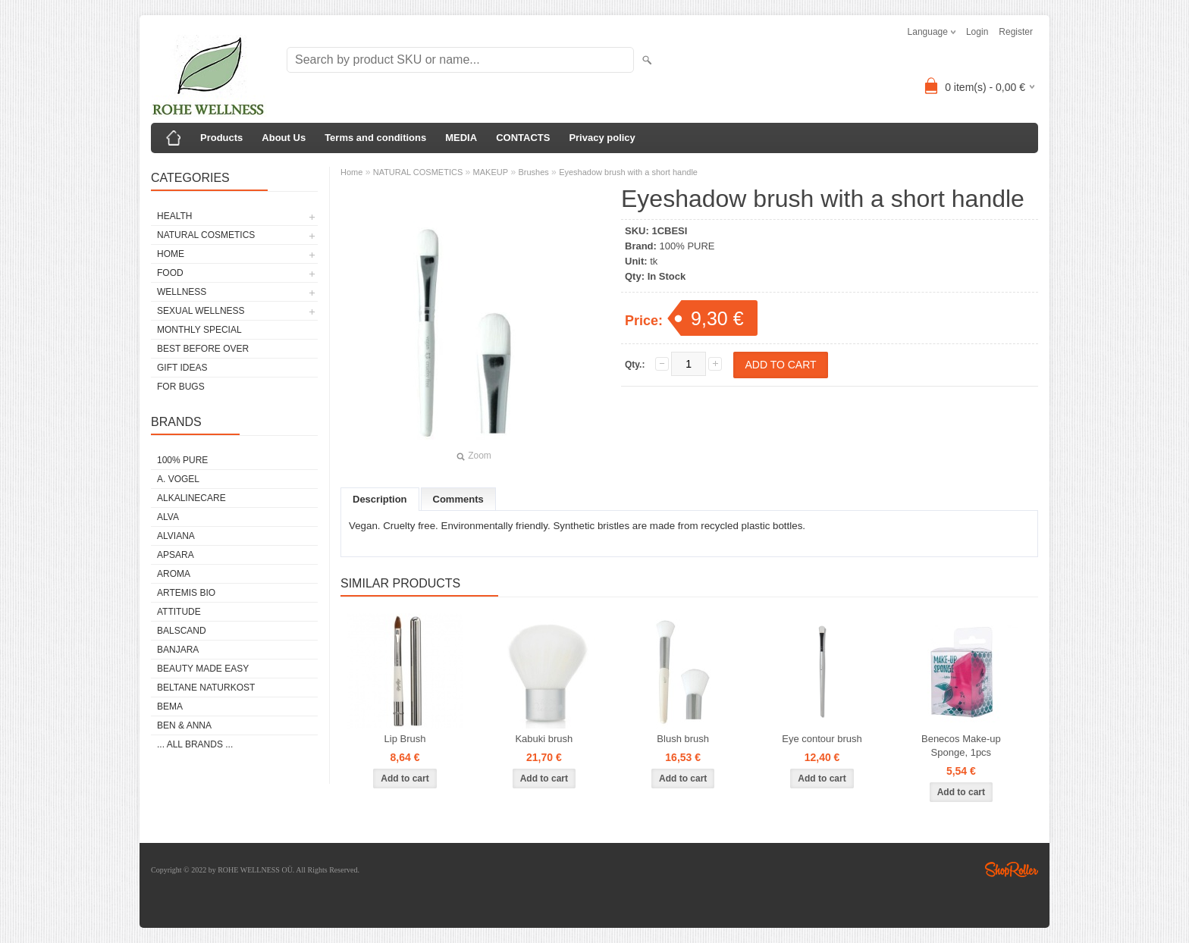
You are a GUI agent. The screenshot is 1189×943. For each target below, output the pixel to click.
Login (977, 32)
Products (221, 137)
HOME (170, 254)
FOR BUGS (181, 386)
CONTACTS (523, 137)
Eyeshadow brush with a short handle (628, 172)
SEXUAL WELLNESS (201, 310)
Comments (458, 499)
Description (380, 499)
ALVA (168, 517)
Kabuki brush (544, 738)
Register (1016, 32)
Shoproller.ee (1011, 869)
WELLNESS (181, 292)
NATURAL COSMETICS (206, 235)
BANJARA (178, 649)
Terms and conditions (375, 137)
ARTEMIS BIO (186, 592)
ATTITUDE (179, 611)
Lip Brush (405, 738)
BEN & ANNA (184, 725)
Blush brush (683, 738)
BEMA (170, 706)
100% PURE (182, 460)
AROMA (173, 574)
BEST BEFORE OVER (203, 348)
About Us (284, 137)
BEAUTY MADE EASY (203, 668)
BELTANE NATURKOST (206, 687)
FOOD (170, 273)
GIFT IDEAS (182, 367)
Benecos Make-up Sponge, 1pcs (961, 745)
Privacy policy (602, 137)
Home (351, 172)
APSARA (175, 555)
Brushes (533, 172)
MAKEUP (490, 172)
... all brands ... (195, 744)
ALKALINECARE (191, 498)
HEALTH (174, 216)
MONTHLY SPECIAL (199, 329)
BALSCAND (181, 630)
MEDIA (461, 137)
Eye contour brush (822, 738)
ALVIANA (176, 536)
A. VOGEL (178, 479)
